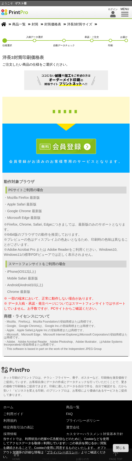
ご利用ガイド (13, 414)
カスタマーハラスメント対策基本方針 (94, 434)
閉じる (120, 448)
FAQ (69, 414)
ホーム (8, 407)
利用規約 (10, 420)
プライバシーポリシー (83, 420)
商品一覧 (19, 24)
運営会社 (73, 427)
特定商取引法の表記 (18, 427)
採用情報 (10, 434)
